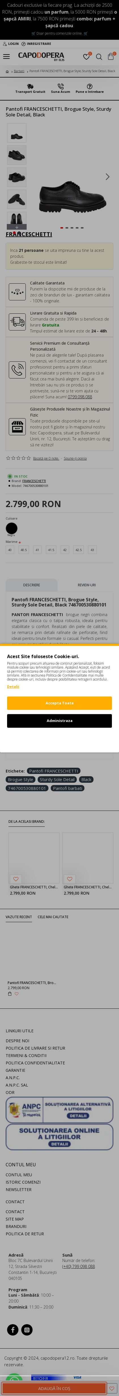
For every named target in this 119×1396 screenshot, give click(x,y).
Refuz (59, 738)
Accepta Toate (60, 703)
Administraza (60, 720)
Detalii (13, 686)
